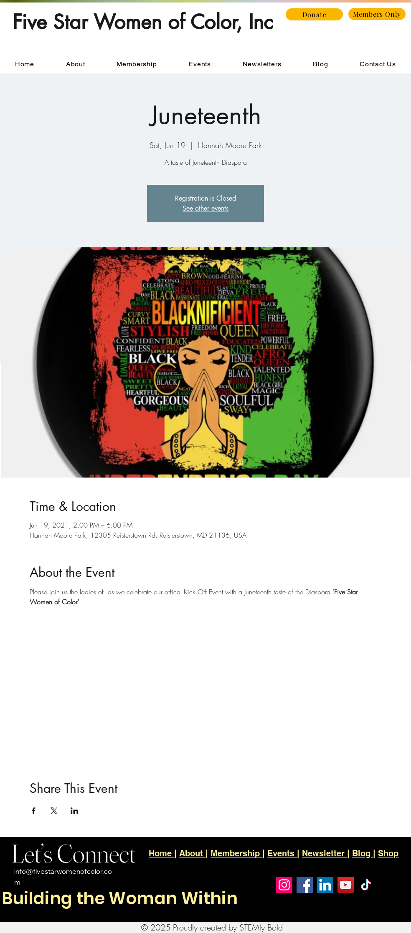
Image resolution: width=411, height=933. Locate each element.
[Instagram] (284, 885)
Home (161, 853)
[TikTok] (366, 885)
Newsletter (324, 853)
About (192, 853)
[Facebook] (305, 885)
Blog (362, 853)
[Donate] (314, 14)
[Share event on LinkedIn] (75, 810)
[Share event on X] (54, 810)
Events (282, 853)
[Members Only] (377, 14)
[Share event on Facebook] (34, 810)
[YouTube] (345, 885)
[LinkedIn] (325, 885)
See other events (205, 208)
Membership (236, 853)
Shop (388, 853)
